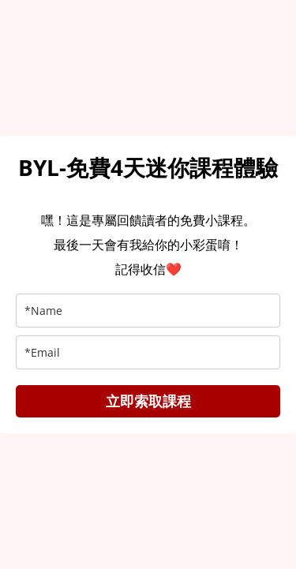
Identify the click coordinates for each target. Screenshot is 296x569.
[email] (148, 352)
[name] (148, 311)
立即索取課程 (148, 400)
